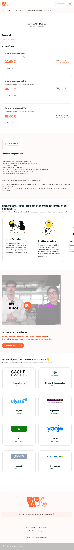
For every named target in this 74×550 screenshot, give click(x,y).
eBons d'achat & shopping (35, 10)
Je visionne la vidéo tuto (13, 345)
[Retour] (3, 10)
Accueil (9, 10)
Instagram (41, 531)
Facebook (32, 531)
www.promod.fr (26, 162)
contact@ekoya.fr (30, 527)
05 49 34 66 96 (44, 527)
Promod (49, 10)
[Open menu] (70, 4)
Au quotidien (19, 10)
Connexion (61, 4)
